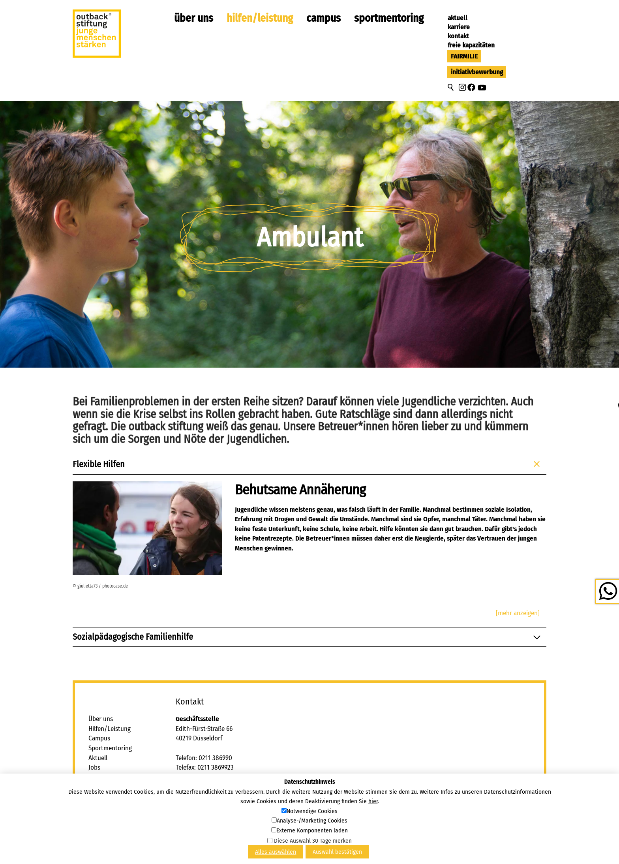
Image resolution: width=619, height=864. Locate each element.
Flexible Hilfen (308, 464)
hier (373, 801)
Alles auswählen (275, 851)
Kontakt (458, 36)
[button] (462, 87)
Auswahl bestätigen (337, 851)
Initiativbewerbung (477, 72)
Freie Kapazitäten (471, 45)
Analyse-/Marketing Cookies (312, 820)
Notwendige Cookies (312, 811)
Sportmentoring (389, 18)
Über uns (193, 18)
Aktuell (457, 18)
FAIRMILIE (464, 56)
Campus (323, 18)
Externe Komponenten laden (312, 830)
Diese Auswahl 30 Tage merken (313, 840)
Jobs (94, 767)
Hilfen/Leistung (260, 18)
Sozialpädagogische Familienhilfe (308, 637)
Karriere (459, 27)
